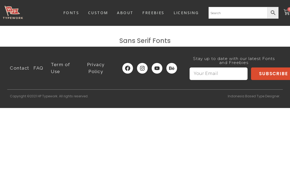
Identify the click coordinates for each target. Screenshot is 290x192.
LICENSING (186, 12)
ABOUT (125, 12)
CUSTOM (98, 12)
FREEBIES (153, 12)
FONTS (71, 12)
